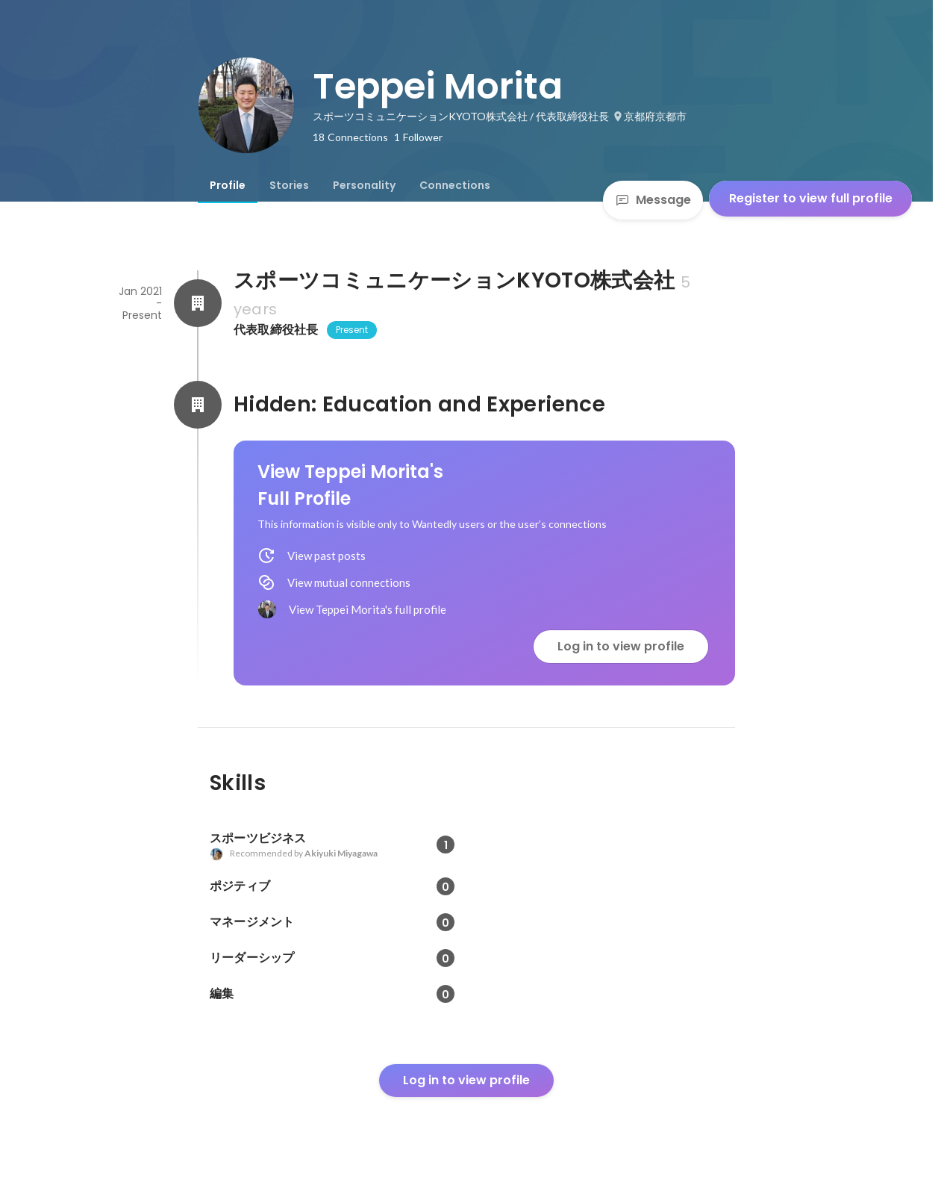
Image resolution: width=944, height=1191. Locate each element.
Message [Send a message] (653, 199)
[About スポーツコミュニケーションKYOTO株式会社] (198, 303)
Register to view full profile (811, 198)
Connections (454, 185)
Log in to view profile (620, 646)
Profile (228, 185)
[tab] (227, 185)
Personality (364, 185)
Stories (289, 185)
